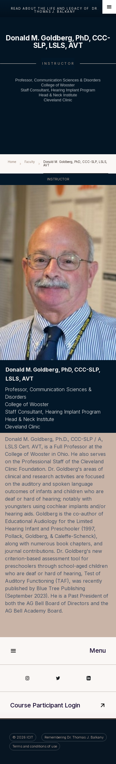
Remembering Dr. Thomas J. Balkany (74, 737)
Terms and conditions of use (34, 746)
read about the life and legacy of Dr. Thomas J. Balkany (55, 10)
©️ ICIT (22, 737)
